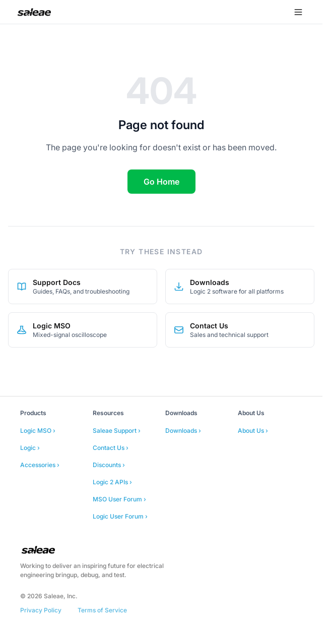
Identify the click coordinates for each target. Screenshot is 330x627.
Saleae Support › (117, 430)
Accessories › (39, 465)
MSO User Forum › (119, 499)
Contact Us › (110, 447)
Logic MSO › (37, 430)
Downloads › (183, 430)
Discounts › (109, 465)
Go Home (161, 182)
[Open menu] (298, 12)
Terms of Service (102, 610)
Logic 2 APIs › (112, 482)
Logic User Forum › (120, 516)
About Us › (253, 430)
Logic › (30, 447)
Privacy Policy (40, 610)
